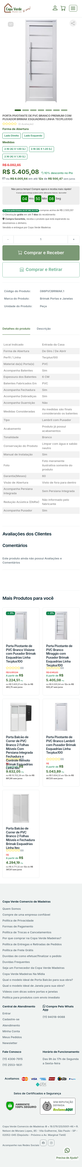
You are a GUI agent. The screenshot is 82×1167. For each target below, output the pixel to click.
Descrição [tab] (44, 328)
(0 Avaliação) (26, 124)
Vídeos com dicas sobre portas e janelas (30, 991)
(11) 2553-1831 (12, 1064)
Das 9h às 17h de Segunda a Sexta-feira (61, 1061)
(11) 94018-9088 (54, 1017)
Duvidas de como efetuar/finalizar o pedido (31, 956)
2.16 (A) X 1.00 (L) (15, 148)
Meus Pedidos (12, 1037)
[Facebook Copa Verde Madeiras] (43, 1143)
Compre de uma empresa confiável (26, 914)
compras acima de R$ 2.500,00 (38, 210)
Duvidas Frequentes (16, 962)
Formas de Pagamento (17, 926)
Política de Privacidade (18, 920)
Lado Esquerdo (33, 135)
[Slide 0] (18, 110)
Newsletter (9, 1043)
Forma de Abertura (15, 129)
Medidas (8, 142)
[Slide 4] (48, 110)
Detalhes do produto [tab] (16, 328)
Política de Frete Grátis (17, 950)
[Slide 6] (64, 110)
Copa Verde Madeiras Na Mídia (23, 974)
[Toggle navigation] (73, 8)
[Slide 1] (25, 110)
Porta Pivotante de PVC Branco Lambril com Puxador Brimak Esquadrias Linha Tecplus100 (61, 744)
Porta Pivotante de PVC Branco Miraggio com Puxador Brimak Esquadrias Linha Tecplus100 (59, 655)
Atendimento (11, 1025)
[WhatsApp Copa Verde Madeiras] (67, 1150)
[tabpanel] (41, 427)
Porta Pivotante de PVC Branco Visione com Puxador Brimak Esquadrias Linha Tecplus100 (21, 653)
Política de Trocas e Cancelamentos (26, 932)
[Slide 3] (41, 110)
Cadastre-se (10, 1019)
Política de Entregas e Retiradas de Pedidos (32, 944)
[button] (63, 9)
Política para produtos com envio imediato (31, 997)
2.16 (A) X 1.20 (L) (41, 148)
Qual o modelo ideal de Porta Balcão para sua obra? (37, 979)
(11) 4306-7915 (12, 1059)
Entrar (6, 1013)
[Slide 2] (33, 110)
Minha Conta (11, 1031)
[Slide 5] (56, 110)
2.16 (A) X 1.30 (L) (15, 156)
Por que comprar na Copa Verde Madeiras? (31, 938)
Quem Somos (11, 908)
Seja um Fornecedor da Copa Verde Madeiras (33, 967)
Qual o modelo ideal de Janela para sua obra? (33, 985)
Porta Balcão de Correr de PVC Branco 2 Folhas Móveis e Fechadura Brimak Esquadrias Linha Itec (20, 838)
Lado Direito (11, 135)
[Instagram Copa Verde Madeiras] (51, 1143)
